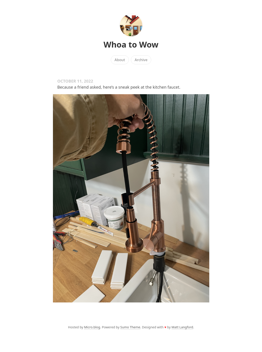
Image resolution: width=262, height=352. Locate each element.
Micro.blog (92, 327)
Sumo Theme (130, 327)
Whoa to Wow (131, 44)
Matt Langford (182, 327)
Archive (141, 59)
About (120, 59)
